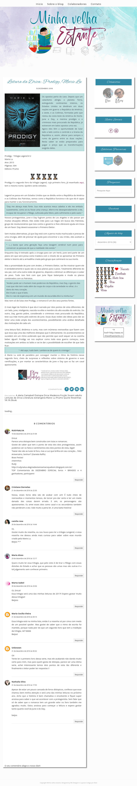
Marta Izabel (18, 582)
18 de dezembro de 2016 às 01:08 (24, 434)
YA (6, 400)
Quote (67, 398)
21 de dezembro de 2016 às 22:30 (24, 490)
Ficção (63, 395)
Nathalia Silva (19, 681)
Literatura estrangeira (34, 398)
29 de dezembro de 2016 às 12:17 (24, 558)
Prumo (59, 398)
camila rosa (17, 521)
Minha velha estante (54, 783)
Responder (79, 480)
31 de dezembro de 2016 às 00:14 (24, 617)
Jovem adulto (75, 395)
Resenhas (76, 398)
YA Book (12, 400)
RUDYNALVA (18, 430)
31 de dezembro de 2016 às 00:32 (24, 651)
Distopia (39, 395)
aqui (82, 182)
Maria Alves (17, 555)
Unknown (16, 647)
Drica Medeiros (52, 395)
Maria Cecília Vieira (21, 613)
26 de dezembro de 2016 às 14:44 (24, 524)
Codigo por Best (91, 783)
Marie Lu (50, 398)
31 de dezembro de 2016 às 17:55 (24, 685)
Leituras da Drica (13, 398)
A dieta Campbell (25, 395)
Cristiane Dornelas (21, 487)
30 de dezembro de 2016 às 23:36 (24, 586)
